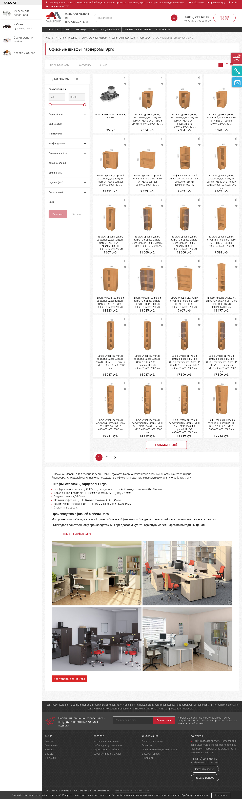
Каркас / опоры (57, 163)
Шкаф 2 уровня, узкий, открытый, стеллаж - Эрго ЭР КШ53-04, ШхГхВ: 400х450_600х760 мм (221, 119)
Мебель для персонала (106, 741)
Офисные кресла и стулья (107, 753)
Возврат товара (151, 753)
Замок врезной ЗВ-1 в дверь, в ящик (110, 116)
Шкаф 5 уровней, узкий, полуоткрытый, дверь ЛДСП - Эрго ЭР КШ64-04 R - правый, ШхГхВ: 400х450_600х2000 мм (184, 426)
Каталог (53, 29)
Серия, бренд (56, 114)
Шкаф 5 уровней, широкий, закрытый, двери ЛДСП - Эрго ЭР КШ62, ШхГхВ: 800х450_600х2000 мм (221, 425)
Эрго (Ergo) (145, 37)
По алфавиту (84, 65)
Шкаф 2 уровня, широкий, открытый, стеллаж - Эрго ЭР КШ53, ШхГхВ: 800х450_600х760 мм (147, 180)
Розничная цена (58, 89)
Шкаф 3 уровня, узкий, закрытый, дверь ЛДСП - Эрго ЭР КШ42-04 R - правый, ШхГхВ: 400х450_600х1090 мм (110, 242)
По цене (102, 65)
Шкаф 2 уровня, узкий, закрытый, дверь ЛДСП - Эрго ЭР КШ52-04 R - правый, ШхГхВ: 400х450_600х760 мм (184, 120)
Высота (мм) (56, 192)
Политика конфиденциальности (159, 749)
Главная (49, 37)
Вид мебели (55, 124)
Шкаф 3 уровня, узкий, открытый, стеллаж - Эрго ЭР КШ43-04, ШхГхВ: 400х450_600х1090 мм (221, 241)
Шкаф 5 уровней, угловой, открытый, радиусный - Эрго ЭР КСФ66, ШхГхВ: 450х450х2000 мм (221, 302)
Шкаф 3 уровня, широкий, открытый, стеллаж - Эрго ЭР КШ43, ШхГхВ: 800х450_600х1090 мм (184, 302)
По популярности (59, 65)
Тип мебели (55, 133)
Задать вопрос (204, 777)
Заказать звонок (224, 17)
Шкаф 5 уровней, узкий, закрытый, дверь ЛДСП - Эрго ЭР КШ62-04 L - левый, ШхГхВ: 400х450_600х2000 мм (110, 361)
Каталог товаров (67, 37)
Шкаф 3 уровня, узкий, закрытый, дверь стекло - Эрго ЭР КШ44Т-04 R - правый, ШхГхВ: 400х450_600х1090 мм (184, 242)
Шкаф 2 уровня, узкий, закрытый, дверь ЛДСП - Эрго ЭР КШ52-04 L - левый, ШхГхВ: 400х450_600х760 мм (147, 119)
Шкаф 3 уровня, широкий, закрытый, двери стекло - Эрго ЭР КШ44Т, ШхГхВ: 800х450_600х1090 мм (147, 302)
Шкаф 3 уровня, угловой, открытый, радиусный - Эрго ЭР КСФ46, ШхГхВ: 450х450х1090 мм (184, 180)
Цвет (51, 202)
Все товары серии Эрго (69, 679)
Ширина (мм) (56, 172)
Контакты (163, 29)
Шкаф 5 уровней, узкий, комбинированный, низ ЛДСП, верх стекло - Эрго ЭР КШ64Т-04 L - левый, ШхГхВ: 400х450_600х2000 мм (184, 361)
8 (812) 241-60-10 (196, 16)
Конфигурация (57, 143)
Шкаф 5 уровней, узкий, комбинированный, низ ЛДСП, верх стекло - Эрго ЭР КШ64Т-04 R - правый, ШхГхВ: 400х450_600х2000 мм (221, 363)
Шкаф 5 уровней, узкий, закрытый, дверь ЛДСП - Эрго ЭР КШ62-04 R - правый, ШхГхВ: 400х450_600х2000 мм (147, 361)
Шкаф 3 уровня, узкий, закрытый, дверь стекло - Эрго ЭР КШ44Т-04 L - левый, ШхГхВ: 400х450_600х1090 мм (147, 242)
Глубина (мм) (56, 182)
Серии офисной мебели (94, 37)
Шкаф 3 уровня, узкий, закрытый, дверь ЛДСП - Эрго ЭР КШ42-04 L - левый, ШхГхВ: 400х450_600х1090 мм (221, 181)
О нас (67, 29)
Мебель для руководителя (107, 745)
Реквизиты (148, 758)
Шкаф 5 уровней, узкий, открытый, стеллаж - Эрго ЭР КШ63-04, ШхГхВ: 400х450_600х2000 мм (110, 425)
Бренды (81, 29)
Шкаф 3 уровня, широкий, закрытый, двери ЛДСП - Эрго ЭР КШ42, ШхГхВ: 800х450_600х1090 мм (110, 302)
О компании (51, 745)
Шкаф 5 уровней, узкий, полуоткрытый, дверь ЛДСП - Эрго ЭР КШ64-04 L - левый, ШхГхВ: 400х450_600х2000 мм (147, 426)
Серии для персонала (123, 37)
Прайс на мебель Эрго (77, 533)
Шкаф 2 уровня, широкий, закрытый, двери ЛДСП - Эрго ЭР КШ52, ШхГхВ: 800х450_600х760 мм (110, 180)
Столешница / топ (58, 153)
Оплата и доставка (105, 29)
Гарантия (147, 745)
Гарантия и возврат (137, 29)
